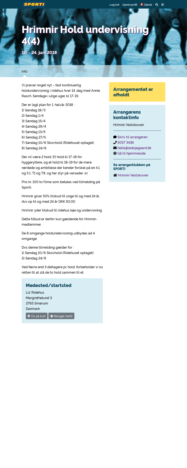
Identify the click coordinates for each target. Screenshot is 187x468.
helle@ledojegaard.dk (134, 147)
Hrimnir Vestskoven (133, 175)
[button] (146, 4)
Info (24, 71)
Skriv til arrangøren (132, 137)
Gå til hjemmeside (131, 153)
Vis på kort (37, 316)
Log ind (114, 4)
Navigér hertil (61, 316)
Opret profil (129, 4)
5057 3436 (125, 142)
